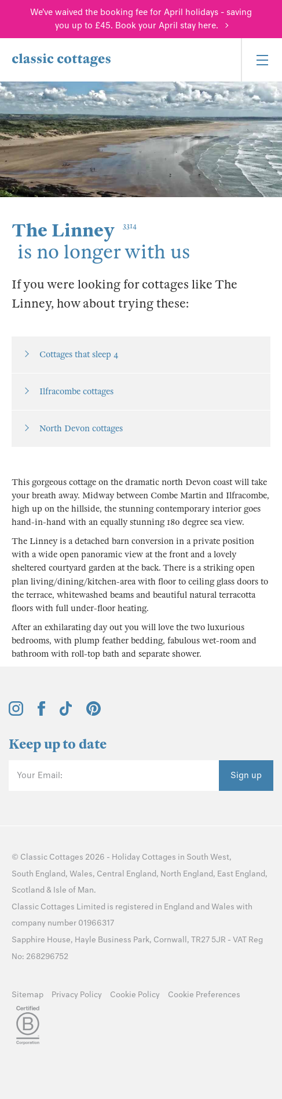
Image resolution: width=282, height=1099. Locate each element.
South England (38, 874)
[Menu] (261, 60)
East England (241, 874)
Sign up (246, 775)
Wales (81, 874)
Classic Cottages (51, 857)
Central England (126, 874)
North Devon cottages (81, 428)
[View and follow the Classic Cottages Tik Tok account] (66, 713)
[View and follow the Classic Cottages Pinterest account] (93, 713)
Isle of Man (73, 890)
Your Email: (40, 775)
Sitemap (27, 995)
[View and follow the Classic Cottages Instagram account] (16, 713)
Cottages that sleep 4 (78, 354)
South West (207, 857)
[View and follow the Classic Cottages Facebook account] (41, 713)
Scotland (28, 890)
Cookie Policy (135, 995)
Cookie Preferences (204, 995)
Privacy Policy (77, 995)
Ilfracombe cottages (76, 391)
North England (186, 874)
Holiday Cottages (144, 857)
